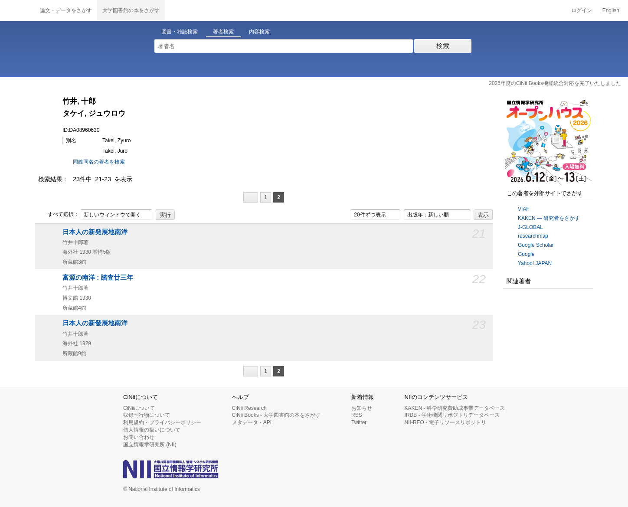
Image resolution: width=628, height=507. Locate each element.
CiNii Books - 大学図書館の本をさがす (276, 415)
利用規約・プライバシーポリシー (162, 422)
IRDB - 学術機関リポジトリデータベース (452, 415)
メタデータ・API (251, 422)
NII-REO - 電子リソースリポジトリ (445, 422)
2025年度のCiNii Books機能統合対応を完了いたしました (555, 83)
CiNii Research (249, 408)
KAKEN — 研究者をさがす (549, 218)
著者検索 (223, 32)
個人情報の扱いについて (151, 430)
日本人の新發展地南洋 (95, 323)
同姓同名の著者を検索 (99, 162)
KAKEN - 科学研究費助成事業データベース (455, 408)
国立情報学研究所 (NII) (150, 445)
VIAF (524, 209)
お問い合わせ (138, 437)
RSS (356, 415)
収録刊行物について (146, 415)
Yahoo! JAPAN (535, 263)
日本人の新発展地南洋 (95, 232)
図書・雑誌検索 (179, 32)
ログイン (581, 10)
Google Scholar (536, 245)
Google (526, 254)
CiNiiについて (139, 408)
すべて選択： (58, 215)
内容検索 (259, 32)
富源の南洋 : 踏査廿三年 (97, 277)
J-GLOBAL (530, 227)
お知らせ (361, 408)
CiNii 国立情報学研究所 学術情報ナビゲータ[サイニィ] (17, 10)
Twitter (358, 422)
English (610, 10)
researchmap (533, 236)
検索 (442, 45)
